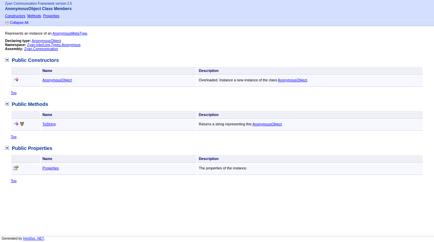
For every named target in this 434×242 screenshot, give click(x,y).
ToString (48, 124)
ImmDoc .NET (33, 238)
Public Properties (32, 148)
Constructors (15, 16)
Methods (34, 16)
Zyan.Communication (41, 49)
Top (13, 93)
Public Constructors (35, 60)
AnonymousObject (46, 41)
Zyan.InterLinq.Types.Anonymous (54, 45)
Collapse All (19, 23)
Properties (51, 16)
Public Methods (30, 104)
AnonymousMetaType (69, 33)
